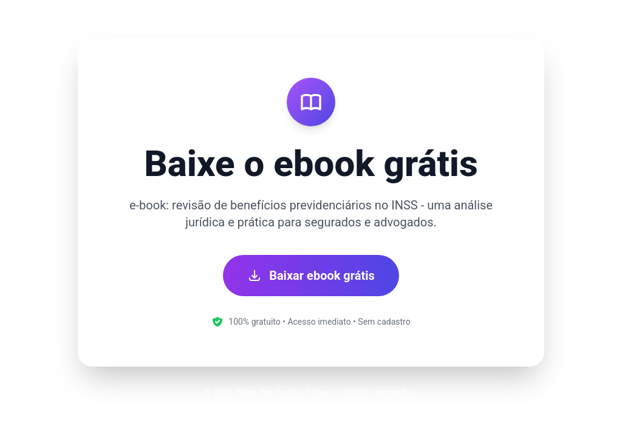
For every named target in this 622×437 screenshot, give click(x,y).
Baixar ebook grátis (311, 275)
